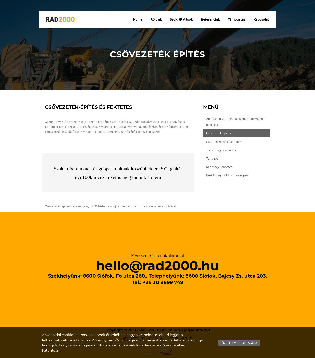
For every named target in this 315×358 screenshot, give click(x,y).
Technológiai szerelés (221, 150)
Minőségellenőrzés (219, 167)
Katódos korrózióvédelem (224, 142)
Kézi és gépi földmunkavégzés (227, 175)
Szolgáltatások (181, 19)
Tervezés (212, 158)
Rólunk (156, 19)
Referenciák (210, 19)
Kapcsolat (261, 19)
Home (137, 19)
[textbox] (118, 108)
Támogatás (236, 19)
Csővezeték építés (218, 133)
